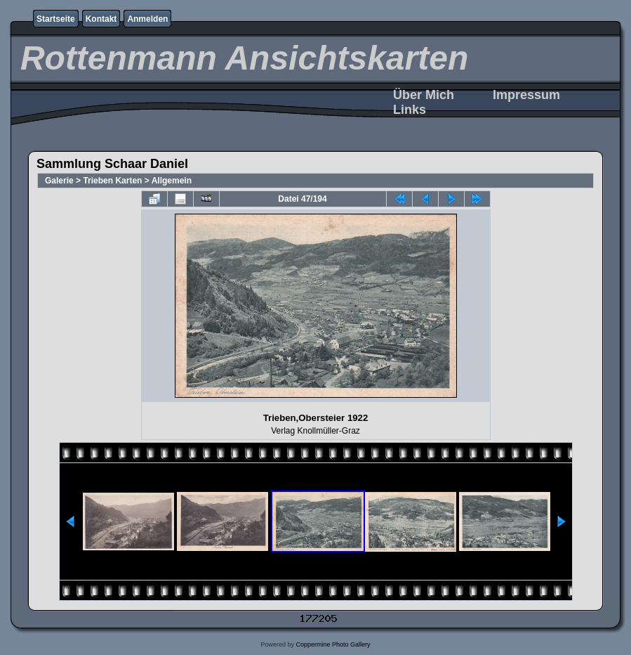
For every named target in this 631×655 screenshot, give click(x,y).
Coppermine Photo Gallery (332, 644)
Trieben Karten (112, 181)
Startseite (55, 19)
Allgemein (172, 181)
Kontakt (101, 19)
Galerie (59, 181)
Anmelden (147, 19)
